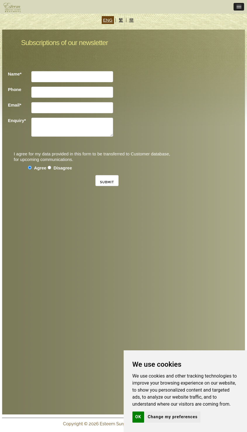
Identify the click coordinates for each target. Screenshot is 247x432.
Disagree (62, 167)
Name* (15, 73)
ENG (108, 20)
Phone (14, 89)
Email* (14, 104)
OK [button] (138, 416)
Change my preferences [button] (173, 416)
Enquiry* (17, 120)
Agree (40, 167)
